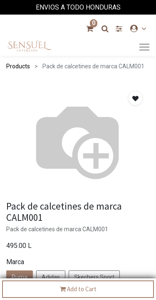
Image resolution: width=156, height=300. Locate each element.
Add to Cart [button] (78, 289)
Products (18, 66)
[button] (135, 98)
